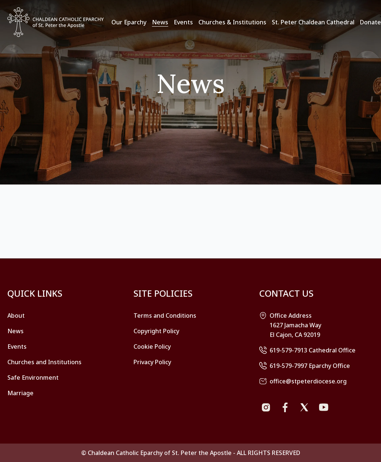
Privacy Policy (152, 362)
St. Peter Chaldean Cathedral (313, 22)
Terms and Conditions (165, 315)
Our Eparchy (128, 22)
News (160, 22)
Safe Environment (33, 377)
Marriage (20, 393)
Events (183, 22)
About (16, 315)
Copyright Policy (156, 331)
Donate (370, 22)
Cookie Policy (152, 346)
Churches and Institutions (44, 362)
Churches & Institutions (232, 22)
